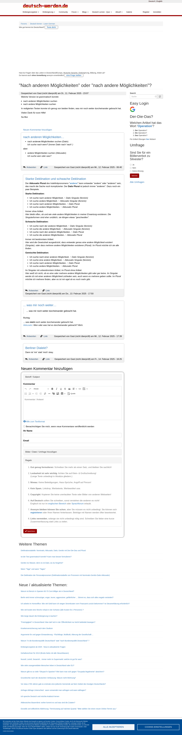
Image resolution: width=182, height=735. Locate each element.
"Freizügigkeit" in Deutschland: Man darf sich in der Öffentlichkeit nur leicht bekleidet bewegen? (58, 622)
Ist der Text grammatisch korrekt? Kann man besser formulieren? (46, 557)
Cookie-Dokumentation (8, 731)
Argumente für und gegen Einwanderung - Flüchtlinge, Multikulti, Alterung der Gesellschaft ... (57, 635)
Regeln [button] (28, 460)
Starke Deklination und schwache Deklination (55, 178)
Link (46, 167)
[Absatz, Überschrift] (41, 389)
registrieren (36, 512)
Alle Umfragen (137, 182)
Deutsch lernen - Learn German (42, 24)
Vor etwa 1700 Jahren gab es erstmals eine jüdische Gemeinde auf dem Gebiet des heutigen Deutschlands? (63, 684)
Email (26, 440)
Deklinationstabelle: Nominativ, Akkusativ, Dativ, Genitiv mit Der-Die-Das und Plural (53, 550)
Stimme (135, 176)
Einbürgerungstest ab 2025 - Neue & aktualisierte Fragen (43, 647)
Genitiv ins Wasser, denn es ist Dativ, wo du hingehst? (42, 563)
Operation (145, 126)
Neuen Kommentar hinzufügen (37, 130)
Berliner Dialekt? (36, 348)
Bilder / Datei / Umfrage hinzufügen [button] (41, 452)
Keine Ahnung (136, 171)
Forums (24, 24)
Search (133, 93)
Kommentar (29, 384)
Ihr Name (27, 431)
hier (147, 139)
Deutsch (152, 1)
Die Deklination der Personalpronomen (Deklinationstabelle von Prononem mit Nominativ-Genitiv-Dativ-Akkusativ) (65, 575)
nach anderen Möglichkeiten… (43, 137)
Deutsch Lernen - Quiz (102, 12)
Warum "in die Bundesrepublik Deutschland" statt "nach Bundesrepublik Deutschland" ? (55, 641)
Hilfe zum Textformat (34, 421)
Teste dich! (51, 27)
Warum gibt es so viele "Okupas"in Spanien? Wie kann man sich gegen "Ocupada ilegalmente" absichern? (62, 672)
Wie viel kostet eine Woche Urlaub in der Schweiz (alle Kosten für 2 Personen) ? (52, 610)
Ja (132, 165)
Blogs (85, 12)
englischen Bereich (57, 503)
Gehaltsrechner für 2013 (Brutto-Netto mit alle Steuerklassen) (45, 653)
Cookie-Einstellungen (158, 727)
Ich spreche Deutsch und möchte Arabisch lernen (40, 696)
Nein (133, 168)
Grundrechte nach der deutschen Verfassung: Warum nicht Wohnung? (48, 678)
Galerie (129, 12)
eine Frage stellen (73, 75)
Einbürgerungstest (31, 12)
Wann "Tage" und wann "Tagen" (33, 569)
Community (63, 12)
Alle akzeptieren (113, 727)
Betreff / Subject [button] (32, 377)
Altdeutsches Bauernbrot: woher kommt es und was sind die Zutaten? (48, 703)
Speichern (30, 531)
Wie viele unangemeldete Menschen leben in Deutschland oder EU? (47, 665)
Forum (75, 12)
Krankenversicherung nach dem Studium (37, 628)
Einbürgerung (49, 12)
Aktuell (119, 12)
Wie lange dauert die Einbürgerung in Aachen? (39, 616)
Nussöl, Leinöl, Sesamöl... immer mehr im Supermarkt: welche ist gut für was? (51, 659)
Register (146, 12)
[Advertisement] (91, 51)
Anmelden (157, 12)
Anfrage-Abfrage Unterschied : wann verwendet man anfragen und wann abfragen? (53, 690)
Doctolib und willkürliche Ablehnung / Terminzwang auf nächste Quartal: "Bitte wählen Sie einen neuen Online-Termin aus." (69, 709)
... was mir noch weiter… (39, 305)
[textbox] (72, 408)
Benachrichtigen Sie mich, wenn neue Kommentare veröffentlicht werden (58, 426)
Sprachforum (78, 503)
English (159, 1)
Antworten (31, 167)
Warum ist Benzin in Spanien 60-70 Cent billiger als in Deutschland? (47, 591)
